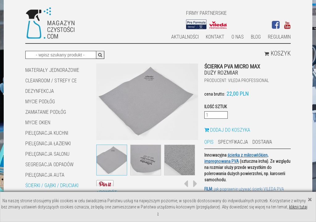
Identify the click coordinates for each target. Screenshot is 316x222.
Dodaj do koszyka (227, 130)
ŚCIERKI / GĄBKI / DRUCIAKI (51, 185)
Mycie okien (37, 122)
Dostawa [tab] (262, 142)
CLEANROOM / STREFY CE (51, 81)
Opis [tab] (209, 142)
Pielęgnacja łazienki (48, 143)
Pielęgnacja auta (44, 175)
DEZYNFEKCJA (39, 91)
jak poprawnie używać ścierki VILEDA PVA (244, 189)
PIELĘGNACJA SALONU (47, 154)
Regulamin (279, 37)
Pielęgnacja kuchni (46, 133)
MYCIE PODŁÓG (40, 102)
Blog (256, 37)
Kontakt (215, 37)
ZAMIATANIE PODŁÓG (45, 112)
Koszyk (277, 53)
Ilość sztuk (215, 106)
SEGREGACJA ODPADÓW (49, 164)
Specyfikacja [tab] (233, 142)
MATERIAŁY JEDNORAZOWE (52, 70)
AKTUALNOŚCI (185, 37)
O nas (237, 37)
